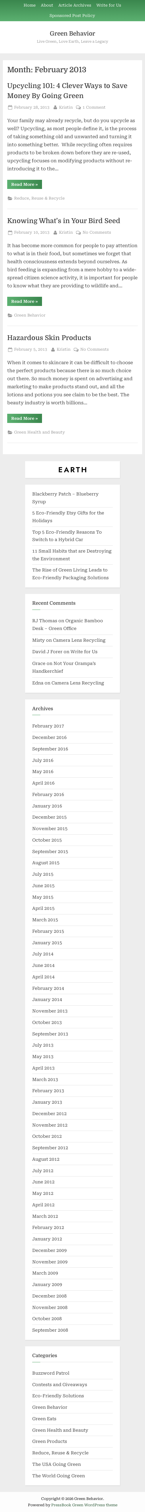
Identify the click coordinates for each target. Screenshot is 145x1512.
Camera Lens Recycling (79, 640)
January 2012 (47, 1239)
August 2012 (46, 1159)
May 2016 (43, 771)
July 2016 (43, 760)
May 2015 (43, 897)
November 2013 (50, 1011)
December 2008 (49, 1296)
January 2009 (47, 1284)
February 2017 (48, 726)
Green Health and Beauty (39, 432)
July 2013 (43, 1045)
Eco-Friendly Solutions (58, 1395)
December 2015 (49, 817)
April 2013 (43, 1068)
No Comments (97, 232)
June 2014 (43, 965)
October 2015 (47, 840)
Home (30, 5)
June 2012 (43, 1182)
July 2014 (43, 954)
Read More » (26, 185)
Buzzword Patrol (50, 1373)
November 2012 (50, 1125)
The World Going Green (58, 1475)
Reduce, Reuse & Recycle (39, 198)
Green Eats (44, 1418)
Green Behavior (72, 33)
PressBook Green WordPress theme (84, 1505)
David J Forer (47, 651)
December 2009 (49, 1250)
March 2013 (45, 1079)
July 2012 (43, 1170)
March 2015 (45, 919)
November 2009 (50, 1262)
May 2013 (43, 1056)
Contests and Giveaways (59, 1384)
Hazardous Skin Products (49, 338)
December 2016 (49, 737)
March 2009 (45, 1273)
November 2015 (50, 828)
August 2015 (46, 862)
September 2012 (50, 1147)
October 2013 (47, 1022)
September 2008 (50, 1330)
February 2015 (48, 931)
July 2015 (43, 874)
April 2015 (43, 908)
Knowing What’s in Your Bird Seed (63, 221)
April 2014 (43, 977)
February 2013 (48, 1090)
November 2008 (50, 1307)
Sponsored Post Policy (72, 15)
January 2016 (47, 806)
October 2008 (47, 1318)
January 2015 (47, 942)
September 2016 (50, 749)
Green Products (49, 1441)
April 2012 (43, 1204)
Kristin (66, 107)
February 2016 (48, 794)
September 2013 (50, 1034)
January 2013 (47, 1102)
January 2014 (47, 999)
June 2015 (43, 885)
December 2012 (49, 1113)
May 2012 (43, 1193)
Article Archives (74, 5)
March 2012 (45, 1216)
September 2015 (50, 851)
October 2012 (47, 1136)
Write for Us (108, 5)
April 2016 (43, 783)
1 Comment (94, 107)
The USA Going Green (56, 1464)
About (47, 5)
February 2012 (48, 1227)
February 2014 (48, 988)
